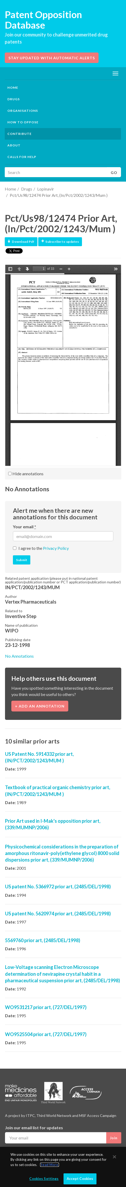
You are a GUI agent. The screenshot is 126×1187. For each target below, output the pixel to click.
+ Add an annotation (40, 706)
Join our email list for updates (34, 1127)
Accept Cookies (80, 1179)
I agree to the (43, 548)
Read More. (49, 1165)
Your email (24, 526)
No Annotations (19, 655)
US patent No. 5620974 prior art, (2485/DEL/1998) (58, 913)
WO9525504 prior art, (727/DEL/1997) (45, 1034)
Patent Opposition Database (43, 20)
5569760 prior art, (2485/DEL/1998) (42, 940)
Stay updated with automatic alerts (51, 58)
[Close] (114, 1156)
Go (114, 172)
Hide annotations (25, 473)
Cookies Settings (44, 1179)
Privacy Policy (56, 548)
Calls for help (21, 157)
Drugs (26, 188)
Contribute (19, 134)
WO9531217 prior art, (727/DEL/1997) (45, 1007)
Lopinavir (45, 188)
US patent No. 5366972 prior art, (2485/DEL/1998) (58, 886)
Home (12, 87)
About (14, 145)
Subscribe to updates (60, 242)
